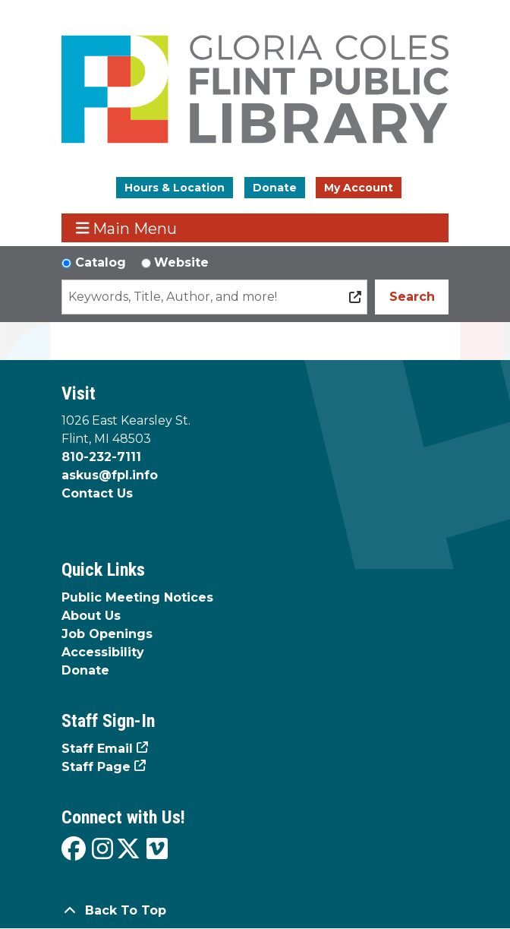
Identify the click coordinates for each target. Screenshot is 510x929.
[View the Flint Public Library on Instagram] (102, 849)
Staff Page (96, 767)
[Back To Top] (255, 911)
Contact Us (97, 493)
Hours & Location (174, 187)
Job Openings (107, 634)
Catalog (100, 262)
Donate (275, 187)
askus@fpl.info (109, 475)
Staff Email (97, 748)
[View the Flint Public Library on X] (128, 849)
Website (181, 262)
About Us (91, 615)
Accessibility (102, 652)
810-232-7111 (101, 457)
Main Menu (127, 228)
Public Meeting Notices (137, 597)
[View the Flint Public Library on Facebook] (73, 849)
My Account (358, 187)
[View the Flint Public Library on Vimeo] (157, 849)
